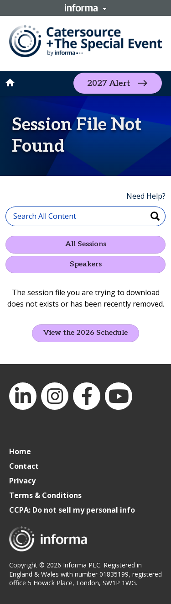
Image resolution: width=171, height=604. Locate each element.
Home (20, 451)
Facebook (86, 396)
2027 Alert (108, 83)
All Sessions (85, 244)
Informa (86, 7)
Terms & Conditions (45, 495)
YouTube (118, 396)
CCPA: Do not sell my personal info (72, 510)
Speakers (86, 264)
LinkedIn (22, 396)
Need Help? (146, 196)
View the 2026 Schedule (85, 332)
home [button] (10, 82)
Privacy (22, 481)
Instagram (54, 396)
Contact (24, 466)
